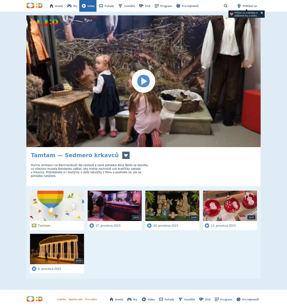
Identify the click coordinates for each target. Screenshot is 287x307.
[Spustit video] (143, 81)
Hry (72, 6)
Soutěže (126, 6)
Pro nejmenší (187, 6)
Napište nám (75, 299)
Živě (144, 6)
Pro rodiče (91, 299)
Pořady (106, 6)
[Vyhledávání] (225, 6)
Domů (56, 6)
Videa (88, 6)
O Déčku (61, 299)
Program (163, 6)
